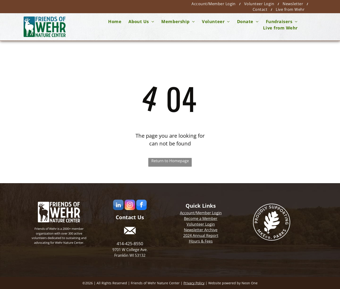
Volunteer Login (201, 224)
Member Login (209, 212)
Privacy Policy (193, 283)
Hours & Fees (201, 241)
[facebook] (141, 205)
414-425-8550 (130, 243)
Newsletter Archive (200, 229)
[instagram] (130, 205)
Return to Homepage (170, 160)
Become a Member (200, 218)
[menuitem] (214, 4)
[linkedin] (118, 205)
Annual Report (205, 235)
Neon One (250, 283)
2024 (187, 235)
